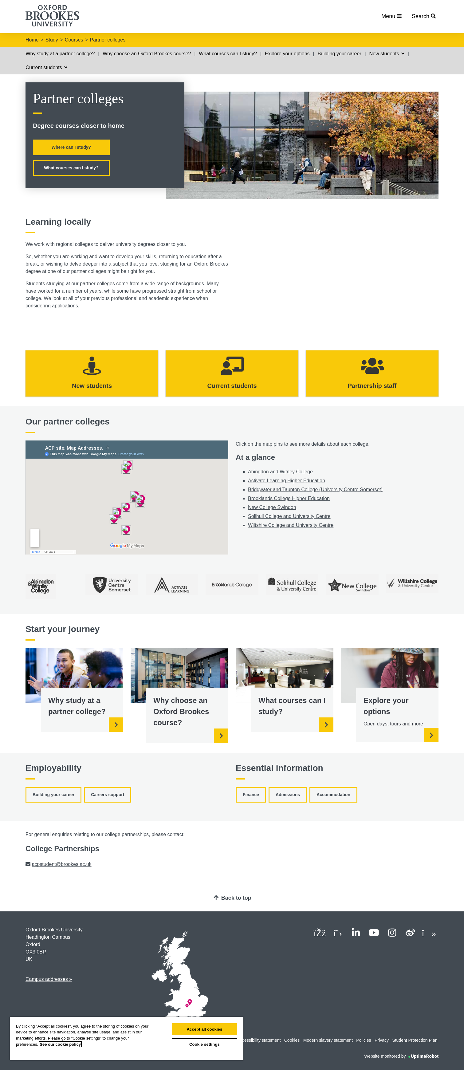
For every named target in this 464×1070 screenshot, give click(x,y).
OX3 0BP (36, 951)
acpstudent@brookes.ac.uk (61, 864)
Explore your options (287, 53)
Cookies (292, 1040)
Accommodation (333, 794)
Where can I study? (71, 147)
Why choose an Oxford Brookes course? (147, 53)
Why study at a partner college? (60, 53)
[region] (126, 1038)
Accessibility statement (259, 1040)
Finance (251, 794)
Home (32, 39)
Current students (46, 67)
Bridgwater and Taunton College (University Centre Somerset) (315, 489)
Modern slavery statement (328, 1040)
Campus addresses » (49, 979)
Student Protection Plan (414, 1040)
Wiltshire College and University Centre (290, 525)
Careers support (107, 794)
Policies (363, 1040)
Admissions (288, 794)
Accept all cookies (204, 1029)
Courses (74, 39)
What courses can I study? (228, 53)
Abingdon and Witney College (280, 471)
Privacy (382, 1040)
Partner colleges (108, 39)
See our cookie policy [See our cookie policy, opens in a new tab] (60, 1044)
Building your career (339, 53)
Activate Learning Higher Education (286, 480)
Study (51, 39)
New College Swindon (272, 507)
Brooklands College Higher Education (289, 498)
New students (386, 53)
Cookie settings (204, 1044)
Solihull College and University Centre (289, 516)
